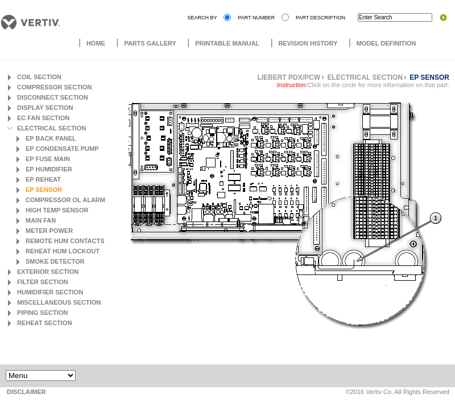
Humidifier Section (50, 292)
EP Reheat (43, 179)
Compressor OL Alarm (65, 199)
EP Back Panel (51, 138)
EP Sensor (44, 189)
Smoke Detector (55, 261)
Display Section (45, 107)
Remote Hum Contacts (65, 240)
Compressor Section (54, 87)
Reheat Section (44, 322)
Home (95, 43)
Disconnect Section (52, 97)
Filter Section (42, 281)
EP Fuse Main (48, 158)
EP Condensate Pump (62, 148)
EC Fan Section (43, 117)
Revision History (307, 43)
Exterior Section (47, 271)
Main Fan (41, 220)
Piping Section (42, 312)
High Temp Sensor (57, 210)
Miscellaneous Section (59, 302)
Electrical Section (51, 128)
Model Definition (386, 43)
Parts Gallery (150, 43)
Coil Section (39, 76)
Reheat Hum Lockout (63, 251)
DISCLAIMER (26, 391)
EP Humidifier (49, 169)
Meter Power (49, 230)
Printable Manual (227, 43)
